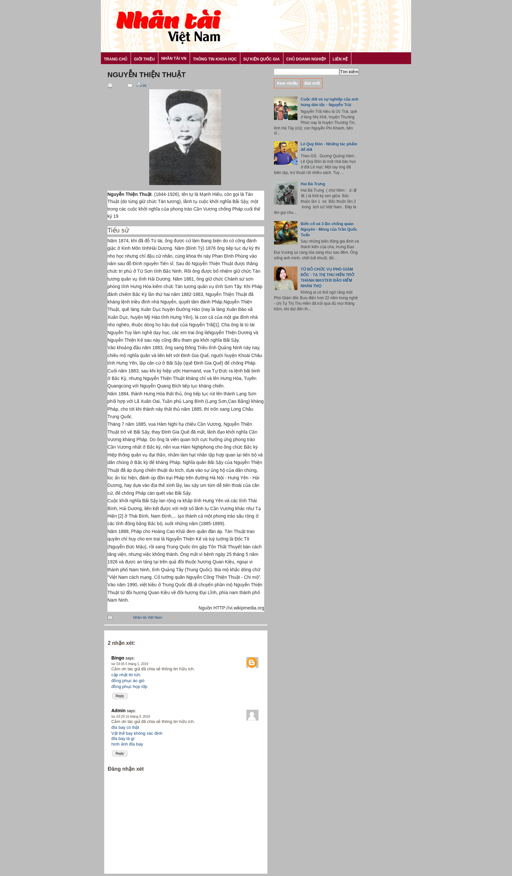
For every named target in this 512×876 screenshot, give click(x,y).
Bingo (117, 658)
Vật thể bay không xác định (136, 733)
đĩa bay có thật (125, 727)
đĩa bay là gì (123, 738)
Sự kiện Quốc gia (261, 59)
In (141, 86)
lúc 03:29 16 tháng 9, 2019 (130, 716)
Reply (120, 696)
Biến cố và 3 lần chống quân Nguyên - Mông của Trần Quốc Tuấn (329, 229)
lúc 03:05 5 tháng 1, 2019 (129, 664)
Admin (118, 710)
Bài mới (312, 83)
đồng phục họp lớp (129, 686)
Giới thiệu (144, 59)
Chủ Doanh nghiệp (306, 59)
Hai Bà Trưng (313, 184)
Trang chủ (115, 59)
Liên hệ (340, 59)
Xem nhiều (287, 83)
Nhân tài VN (173, 58)
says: (130, 658)
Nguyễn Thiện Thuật (146, 74)
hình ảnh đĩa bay (127, 744)
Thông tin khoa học (215, 59)
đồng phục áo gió (127, 680)
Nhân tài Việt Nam (147, 617)
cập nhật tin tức (125, 674)
